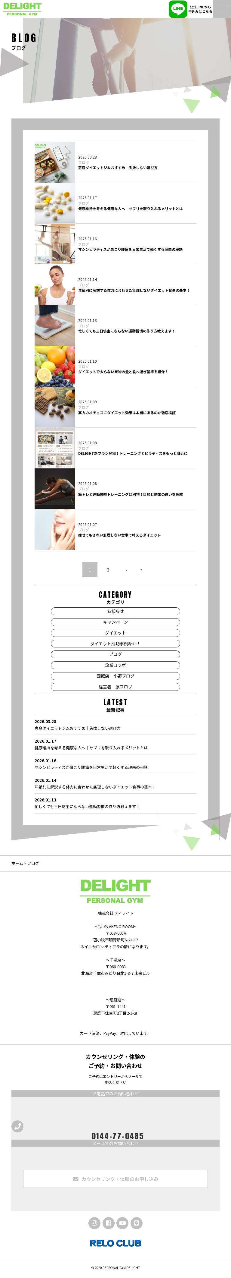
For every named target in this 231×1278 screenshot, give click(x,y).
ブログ (83, 162)
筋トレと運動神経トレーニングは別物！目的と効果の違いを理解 (130, 494)
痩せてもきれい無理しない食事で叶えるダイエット (119, 534)
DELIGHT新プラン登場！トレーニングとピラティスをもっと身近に (133, 453)
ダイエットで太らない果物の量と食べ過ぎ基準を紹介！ (123, 371)
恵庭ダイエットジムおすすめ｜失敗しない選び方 (118, 167)
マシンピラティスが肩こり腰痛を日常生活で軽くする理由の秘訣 (130, 249)
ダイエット (115, 633)
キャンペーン (115, 622)
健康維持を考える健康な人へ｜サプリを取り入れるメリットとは (130, 208)
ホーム (17, 863)
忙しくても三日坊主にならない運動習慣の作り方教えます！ (126, 330)
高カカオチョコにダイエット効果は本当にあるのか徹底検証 (127, 412)
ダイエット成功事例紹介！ (115, 644)
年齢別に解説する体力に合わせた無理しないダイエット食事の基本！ (134, 290)
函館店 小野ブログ (115, 676)
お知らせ (115, 611)
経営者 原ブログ (115, 687)
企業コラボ (115, 665)
